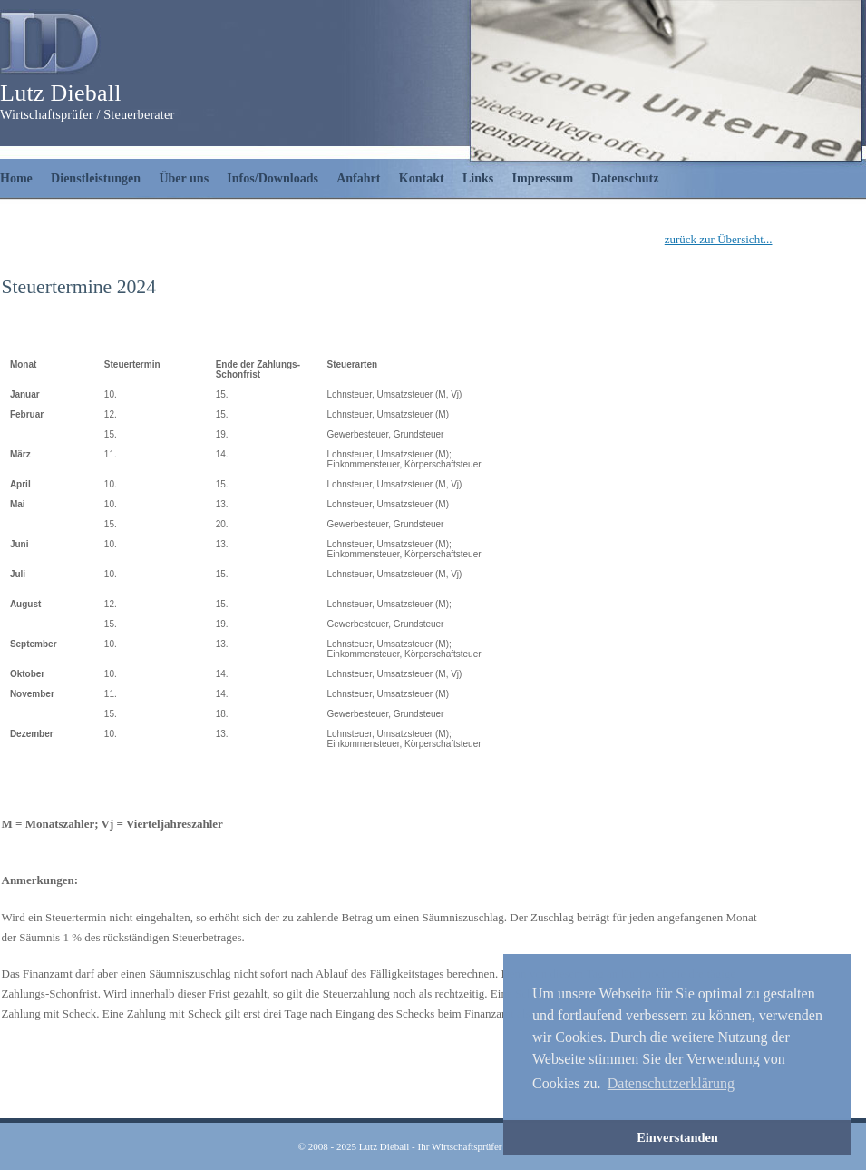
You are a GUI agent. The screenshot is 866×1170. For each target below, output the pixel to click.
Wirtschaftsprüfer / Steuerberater (87, 114)
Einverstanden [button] (677, 1137)
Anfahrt (358, 178)
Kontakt (421, 178)
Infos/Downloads (272, 178)
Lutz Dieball (61, 93)
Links (477, 178)
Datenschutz (624, 178)
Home (16, 178)
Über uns (184, 178)
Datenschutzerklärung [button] (671, 1083)
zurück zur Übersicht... (719, 239)
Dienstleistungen (96, 178)
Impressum (543, 178)
